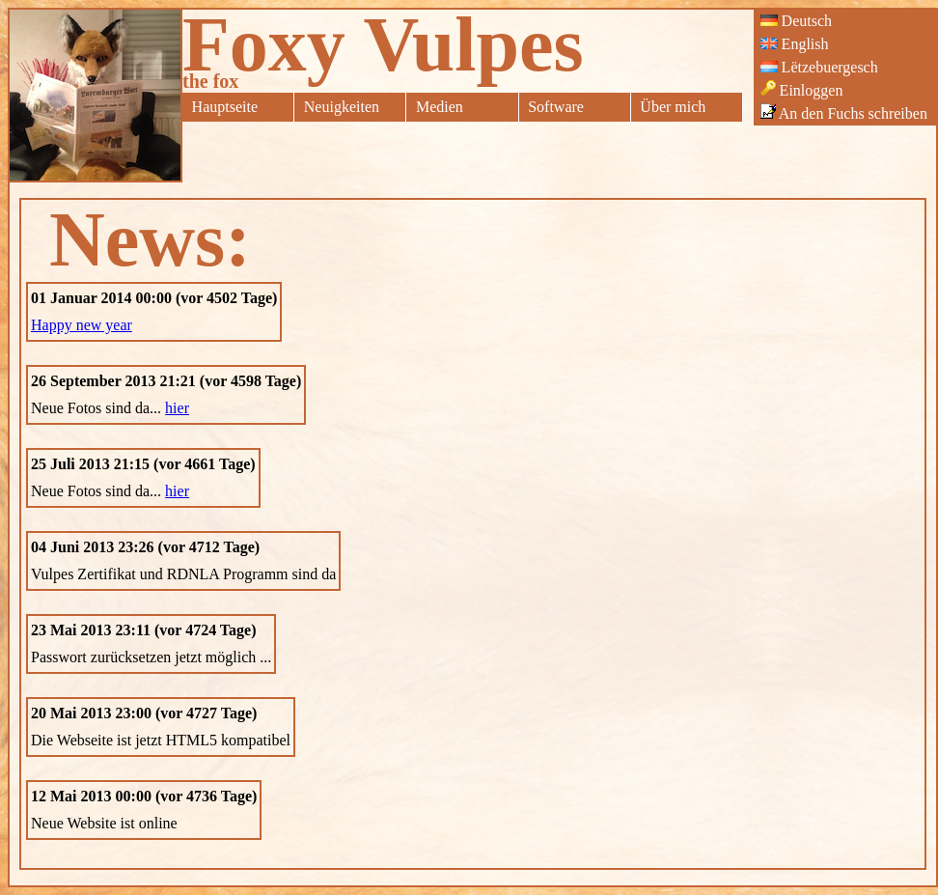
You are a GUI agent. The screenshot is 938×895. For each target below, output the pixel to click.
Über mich (672, 106)
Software (556, 106)
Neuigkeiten (341, 106)
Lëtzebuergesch (819, 67)
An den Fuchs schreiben (843, 112)
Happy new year (81, 325)
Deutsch (796, 21)
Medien (439, 106)
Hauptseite (225, 106)
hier (177, 408)
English (794, 44)
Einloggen (801, 89)
